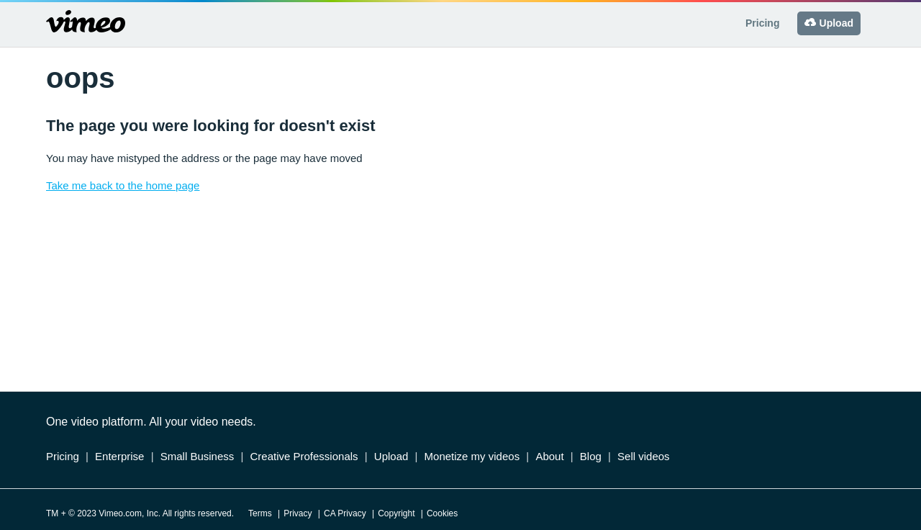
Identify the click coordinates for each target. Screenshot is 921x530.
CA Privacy (345, 513)
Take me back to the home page (122, 185)
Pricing (762, 23)
